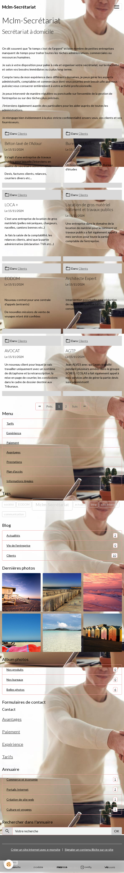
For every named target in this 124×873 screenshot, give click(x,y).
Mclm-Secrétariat (52, 504)
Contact (9, 709)
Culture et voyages (62, 809)
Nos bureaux (62, 679)
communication (14, 514)
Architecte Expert (81, 278)
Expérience (13, 433)
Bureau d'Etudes (80, 143)
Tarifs (10, 423)
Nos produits (62, 669)
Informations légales (19, 481)
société (9, 504)
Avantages (13, 452)
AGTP (71, 350)
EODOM (12, 278)
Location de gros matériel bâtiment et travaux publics (89, 207)
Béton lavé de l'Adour (23, 143)
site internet (109, 504)
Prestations (14, 462)
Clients (22, 133)
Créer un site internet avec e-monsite (35, 849)
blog (94, 504)
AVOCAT (12, 350)
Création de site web (62, 799)
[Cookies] (9, 864)
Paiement (12, 442)
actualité (81, 504)
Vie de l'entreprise (62, 545)
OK (116, 831)
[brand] (19, 7)
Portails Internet (62, 789)
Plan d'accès (14, 471)
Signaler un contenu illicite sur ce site (89, 849)
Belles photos (62, 689)
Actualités (62, 535)
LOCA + (11, 204)
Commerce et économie (62, 779)
